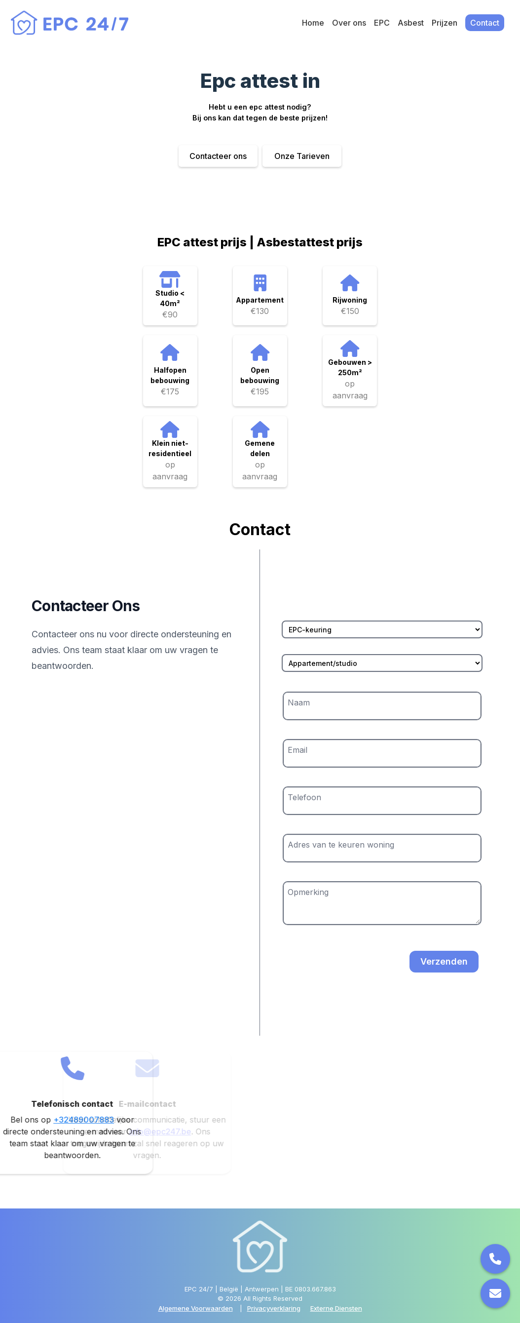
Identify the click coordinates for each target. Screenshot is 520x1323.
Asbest (411, 23)
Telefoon (304, 797)
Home (313, 23)
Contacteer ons (218, 156)
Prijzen (444, 23)
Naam (299, 702)
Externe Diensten (336, 1308)
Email (297, 750)
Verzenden (444, 961)
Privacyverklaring (273, 1308)
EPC (382, 23)
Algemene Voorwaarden (195, 1308)
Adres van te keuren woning (341, 845)
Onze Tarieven (302, 156)
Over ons (349, 23)
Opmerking (308, 892)
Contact (484, 23)
